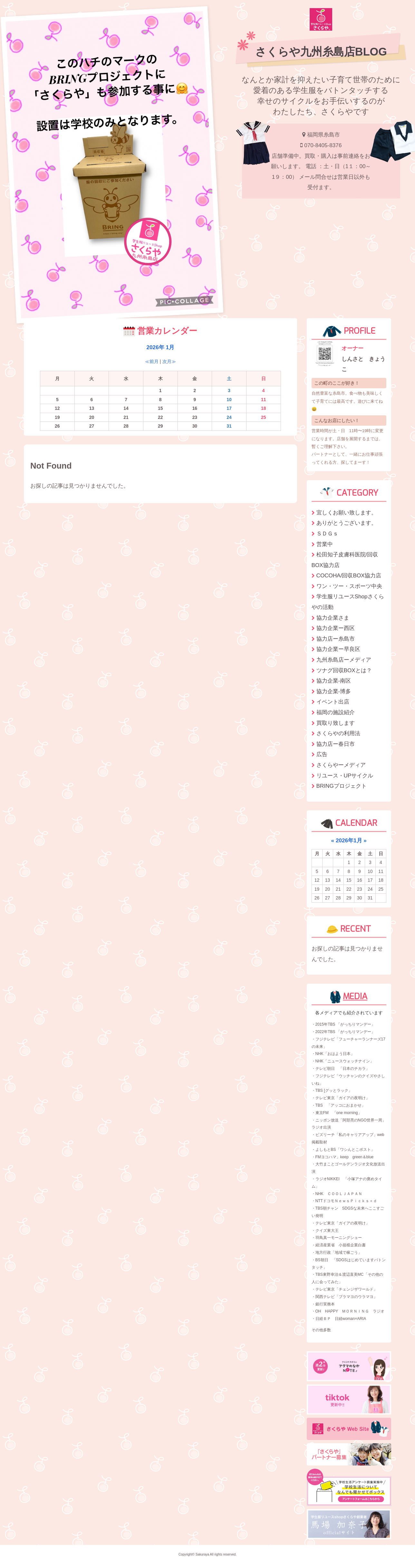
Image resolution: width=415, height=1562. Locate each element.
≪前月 (152, 361)
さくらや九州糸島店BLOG (321, 52)
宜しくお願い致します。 (346, 512)
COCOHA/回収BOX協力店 (348, 575)
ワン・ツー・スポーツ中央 (349, 586)
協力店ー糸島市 (335, 638)
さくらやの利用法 (338, 733)
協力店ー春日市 (335, 744)
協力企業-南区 (333, 680)
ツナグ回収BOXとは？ (344, 670)
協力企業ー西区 (335, 628)
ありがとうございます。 (346, 523)
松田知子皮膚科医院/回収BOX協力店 (345, 559)
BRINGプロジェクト (341, 786)
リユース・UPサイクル (344, 775)
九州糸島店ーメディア (343, 659)
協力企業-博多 (333, 691)
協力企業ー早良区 (338, 649)
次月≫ (169, 361)
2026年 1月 (160, 347)
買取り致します (335, 723)
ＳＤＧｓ (327, 533)
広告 (321, 754)
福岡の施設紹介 (335, 712)
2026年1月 (349, 840)
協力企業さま (332, 617)
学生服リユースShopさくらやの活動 (348, 601)
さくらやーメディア (341, 765)
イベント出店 (332, 701)
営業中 (324, 544)
